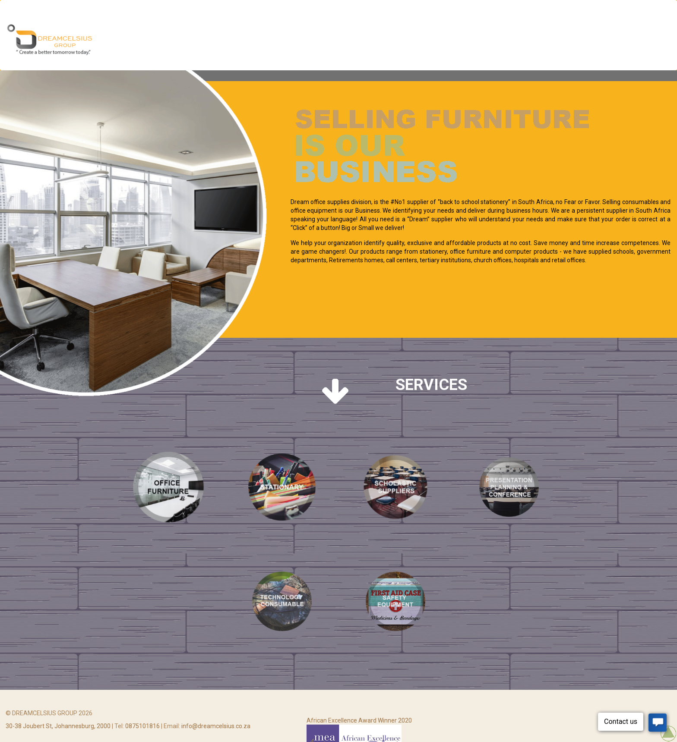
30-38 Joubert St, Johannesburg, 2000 (58, 732)
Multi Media (309, 40)
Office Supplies (430, 40)
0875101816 (142, 732)
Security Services (366, 40)
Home (271, 40)
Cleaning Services (494, 40)
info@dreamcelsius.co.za (215, 732)
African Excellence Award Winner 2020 (359, 730)
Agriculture (552, 40)
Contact (634, 40)
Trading (596, 40)
